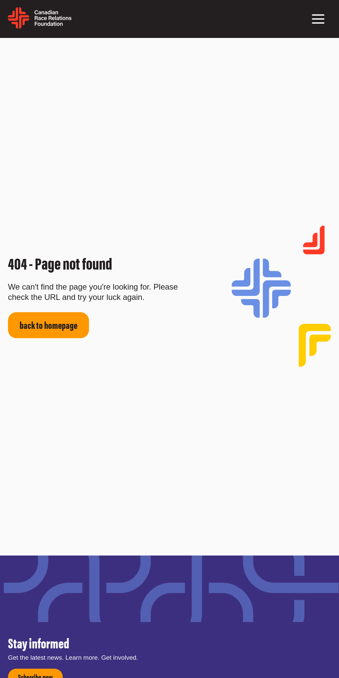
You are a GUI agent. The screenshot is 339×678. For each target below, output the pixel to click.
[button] (318, 19)
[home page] (39, 26)
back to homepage (48, 325)
